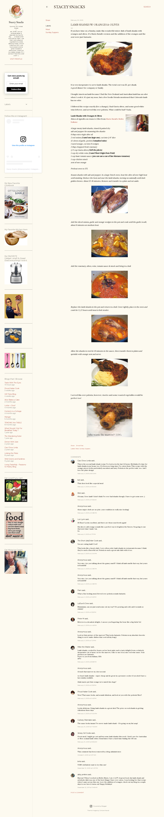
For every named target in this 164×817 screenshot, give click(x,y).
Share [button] (48, 20)
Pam (79, 590)
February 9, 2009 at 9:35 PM (87, 685)
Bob (79, 493)
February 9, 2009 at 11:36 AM (87, 500)
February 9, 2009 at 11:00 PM (87, 713)
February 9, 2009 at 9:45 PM (87, 698)
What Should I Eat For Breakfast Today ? (13, 429)
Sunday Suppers (52, 32)
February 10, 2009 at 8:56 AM (87, 742)
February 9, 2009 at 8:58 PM (87, 662)
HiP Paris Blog (10, 394)
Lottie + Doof (10, 406)
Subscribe (16, 89)
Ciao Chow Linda (84, 461)
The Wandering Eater (13, 436)
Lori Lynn (81, 519)
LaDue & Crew (83, 603)
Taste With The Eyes (13, 383)
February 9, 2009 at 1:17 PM (87, 534)
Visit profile (16, 59)
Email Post (79, 445)
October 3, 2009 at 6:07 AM (87, 755)
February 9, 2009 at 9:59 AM (87, 486)
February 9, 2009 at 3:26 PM (87, 597)
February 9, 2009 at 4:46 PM (87, 625)
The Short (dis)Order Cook (88, 541)
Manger (8, 417)
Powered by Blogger (98, 806)
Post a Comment (77, 792)
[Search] (147, 7)
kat (79, 480)
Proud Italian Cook (85, 692)
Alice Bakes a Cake (12, 400)
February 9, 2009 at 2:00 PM (87, 553)
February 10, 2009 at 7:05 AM (87, 727)
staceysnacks (24, 169)
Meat (48, 29)
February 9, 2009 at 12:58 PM (87, 513)
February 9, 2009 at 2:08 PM (87, 569)
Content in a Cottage (13, 411)
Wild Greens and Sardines (15, 459)
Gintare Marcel (104, 810)
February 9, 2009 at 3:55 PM (87, 612)
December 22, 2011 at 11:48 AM (87, 787)
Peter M (81, 619)
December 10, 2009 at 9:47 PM (88, 768)
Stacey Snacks (69, 6)
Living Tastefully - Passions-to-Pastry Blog (15, 466)
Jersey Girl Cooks (84, 733)
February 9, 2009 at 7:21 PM (87, 640)
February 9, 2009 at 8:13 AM (87, 473)
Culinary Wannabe (85, 720)
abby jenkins (82, 775)
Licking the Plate (11, 453)
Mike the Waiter (84, 647)
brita (79, 761)
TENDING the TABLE (13, 423)
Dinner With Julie (11, 442)
